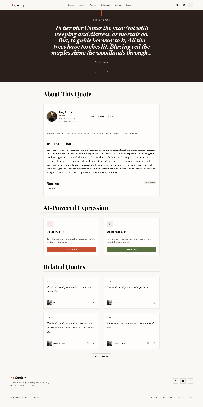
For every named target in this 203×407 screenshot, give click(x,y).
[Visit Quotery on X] (175, 381)
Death (93, 116)
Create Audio (131, 249)
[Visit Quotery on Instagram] (190, 381)
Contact (171, 397)
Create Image (71, 249)
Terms (190, 397)
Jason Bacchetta (34, 397)
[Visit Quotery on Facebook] (183, 381)
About (162, 397)
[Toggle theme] (184, 5)
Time (112, 116)
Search (154, 397)
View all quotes (101, 356)
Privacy (181, 397)
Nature (103, 116)
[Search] (177, 5)
